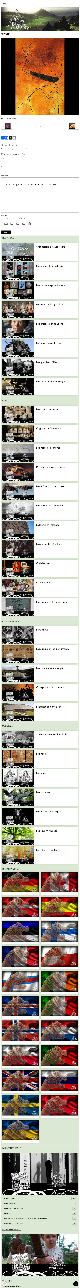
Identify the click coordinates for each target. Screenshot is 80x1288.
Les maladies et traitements (51, 602)
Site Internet (5, 175)
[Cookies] (4, 1283)
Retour (40, 126)
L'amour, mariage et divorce (51, 467)
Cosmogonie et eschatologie (51, 734)
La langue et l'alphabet (48, 525)
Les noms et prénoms (48, 448)
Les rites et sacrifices (47, 850)
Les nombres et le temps (49, 505)
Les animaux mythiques (49, 811)
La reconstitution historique (40, 1208)
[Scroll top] (75, 1283)
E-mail (3, 167)
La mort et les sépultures (49, 544)
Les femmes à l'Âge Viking (50, 304)
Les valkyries (43, 792)
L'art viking (42, 629)
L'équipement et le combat (50, 687)
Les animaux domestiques (50, 486)
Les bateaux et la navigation (51, 668)
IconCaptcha (17, 227)
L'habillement (43, 563)
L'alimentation (43, 582)
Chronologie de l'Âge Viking (51, 247)
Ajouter (6, 232)
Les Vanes (41, 773)
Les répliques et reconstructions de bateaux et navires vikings (40, 1218)
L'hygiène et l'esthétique (49, 428)
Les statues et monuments (40, 1223)
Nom (2, 158)
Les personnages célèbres (50, 285)
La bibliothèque (40, 1198)
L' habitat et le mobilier (48, 706)
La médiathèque (40, 1203)
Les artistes (40, 1213)
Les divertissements (47, 409)
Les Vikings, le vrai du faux (50, 266)
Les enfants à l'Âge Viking (49, 324)
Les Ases (41, 754)
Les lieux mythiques (46, 831)
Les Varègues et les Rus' (49, 343)
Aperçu (52, 185)
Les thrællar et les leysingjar (51, 381)
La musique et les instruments (52, 649)
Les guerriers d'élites (47, 362)
